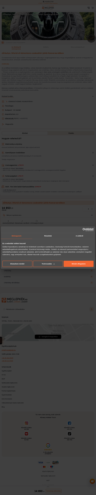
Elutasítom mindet (17, 264)
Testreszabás (48, 264)
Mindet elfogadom (79, 264)
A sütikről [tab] (79, 236)
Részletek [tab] (48, 236)
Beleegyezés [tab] (16, 236)
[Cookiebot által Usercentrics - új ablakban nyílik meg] (84, 229)
